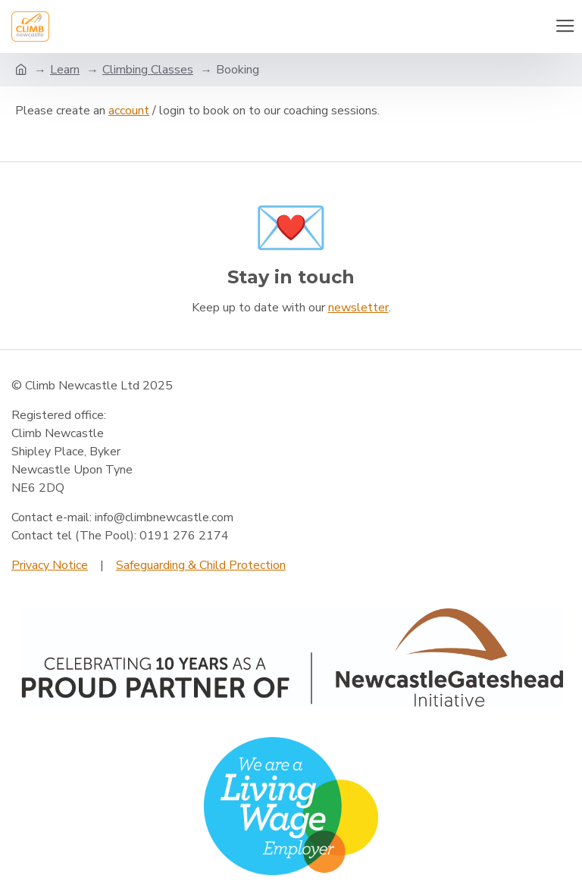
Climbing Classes (147, 69)
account (128, 110)
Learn (65, 69)
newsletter (358, 307)
